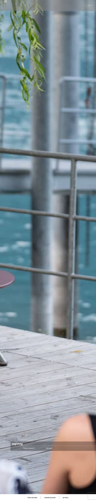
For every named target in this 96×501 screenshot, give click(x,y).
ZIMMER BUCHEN (49, 497)
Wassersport (28, 448)
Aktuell (49, 448)
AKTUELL (66, 497)
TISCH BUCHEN (32, 497)
